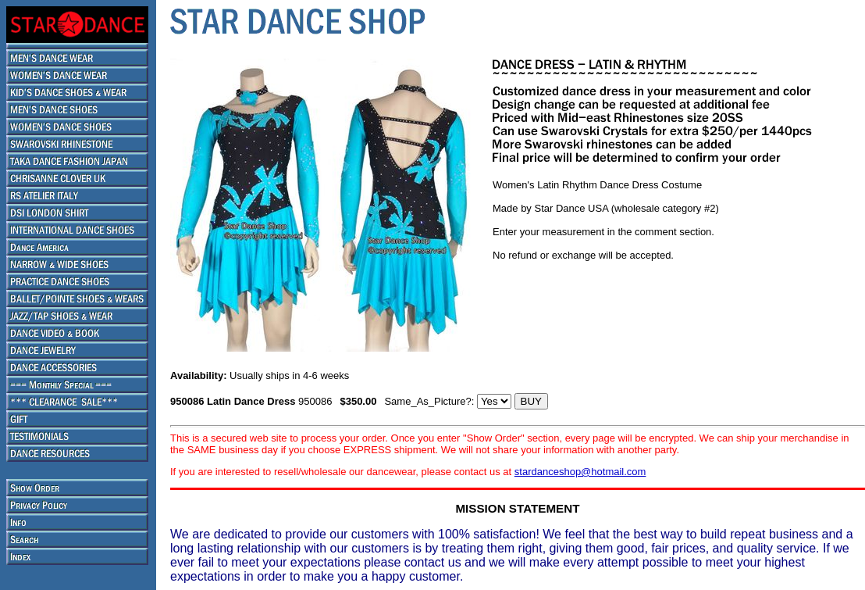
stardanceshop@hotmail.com (580, 471)
